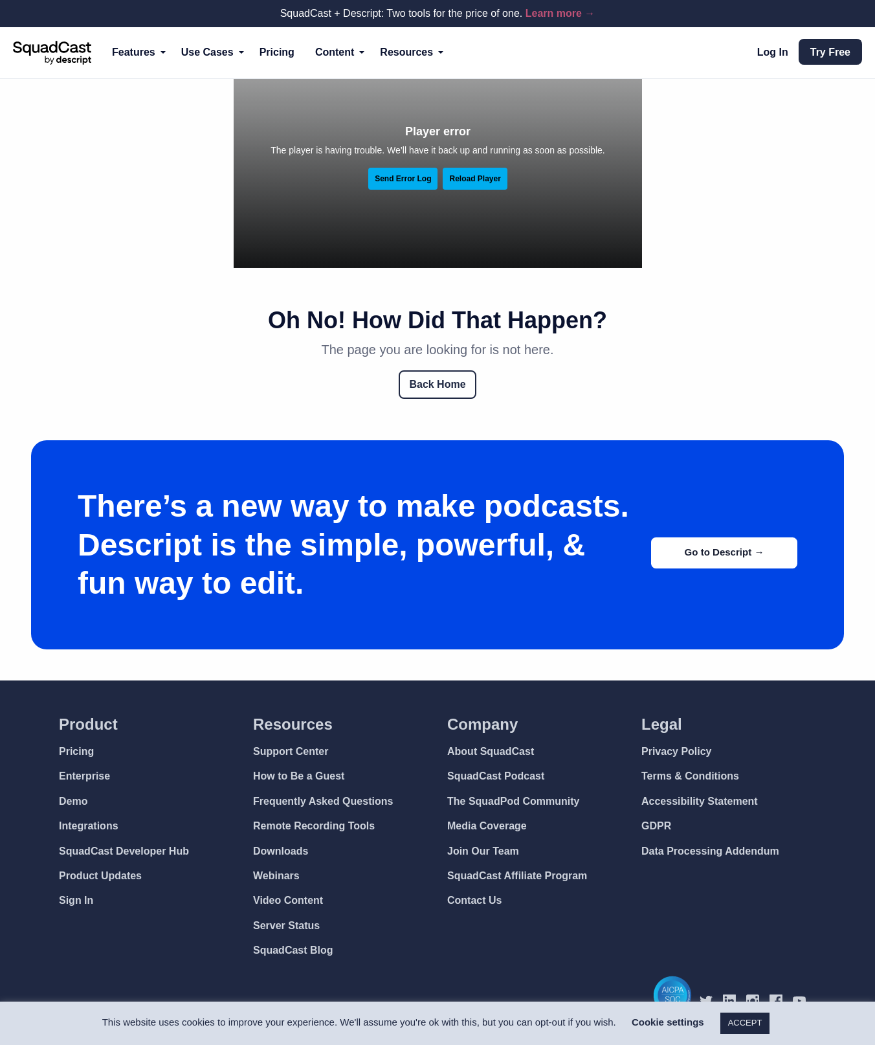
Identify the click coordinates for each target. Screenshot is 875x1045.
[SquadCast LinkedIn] (734, 1000)
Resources (406, 52)
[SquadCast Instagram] (758, 1000)
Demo (73, 801)
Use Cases (207, 52)
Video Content (288, 900)
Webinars (276, 875)
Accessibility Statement (699, 801)
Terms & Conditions (690, 775)
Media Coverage (487, 825)
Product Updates (100, 875)
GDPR (656, 825)
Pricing (277, 52)
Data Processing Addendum (710, 851)
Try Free (830, 52)
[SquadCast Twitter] (711, 1000)
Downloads (280, 851)
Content (334, 52)
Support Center (290, 751)
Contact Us (474, 900)
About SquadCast (490, 751)
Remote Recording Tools (314, 825)
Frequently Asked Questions (323, 801)
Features (133, 52)
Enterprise (84, 775)
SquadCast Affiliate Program (517, 875)
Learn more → (560, 13)
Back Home (437, 384)
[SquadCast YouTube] (804, 1000)
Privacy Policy (676, 751)
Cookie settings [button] (668, 1022)
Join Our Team (483, 851)
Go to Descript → (720, 551)
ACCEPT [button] (745, 1023)
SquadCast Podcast (495, 775)
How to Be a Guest (298, 775)
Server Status (286, 925)
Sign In (76, 900)
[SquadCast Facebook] (781, 1000)
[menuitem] (136, 52)
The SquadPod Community (513, 801)
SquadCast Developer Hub (124, 851)
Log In (772, 52)
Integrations (88, 825)
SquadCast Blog (293, 950)
